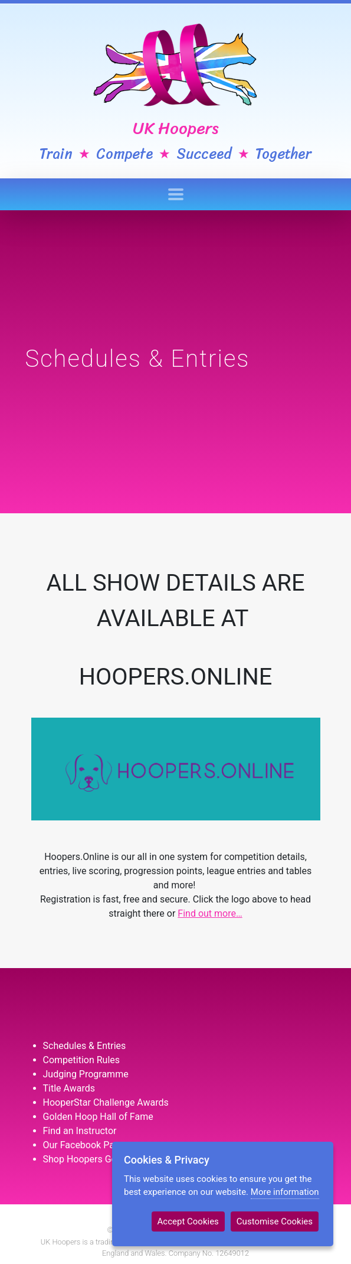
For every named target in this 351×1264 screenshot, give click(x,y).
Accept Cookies (188, 1221)
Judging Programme (86, 1074)
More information (285, 1192)
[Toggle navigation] (176, 194)
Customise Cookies (275, 1221)
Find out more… (210, 913)
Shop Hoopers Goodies (91, 1159)
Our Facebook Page (84, 1145)
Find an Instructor (80, 1130)
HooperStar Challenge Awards (106, 1102)
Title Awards (69, 1088)
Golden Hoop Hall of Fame (98, 1116)
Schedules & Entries (84, 1045)
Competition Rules (81, 1060)
